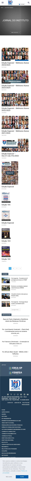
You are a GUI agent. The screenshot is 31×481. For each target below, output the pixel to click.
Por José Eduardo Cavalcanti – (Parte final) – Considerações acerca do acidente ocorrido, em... (15, 331)
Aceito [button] (22, 476)
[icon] (8, 394)
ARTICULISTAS (6, 314)
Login (22, 4)
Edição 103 (6, 259)
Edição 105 (6, 205)
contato (10, 402)
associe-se (17, 402)
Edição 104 (6, 241)
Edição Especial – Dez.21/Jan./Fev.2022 (10, 155)
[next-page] (20, 268)
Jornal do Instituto (6, 60)
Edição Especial (8, 187)
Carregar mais (15, 309)
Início (2, 7)
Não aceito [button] (9, 476)
